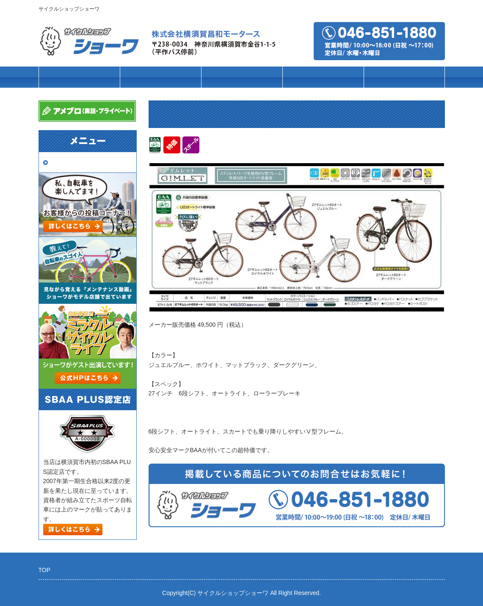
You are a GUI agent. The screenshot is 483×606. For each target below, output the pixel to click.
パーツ (323, 77)
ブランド (241, 77)
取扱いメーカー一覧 (80, 162)
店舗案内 (404, 77)
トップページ (79, 77)
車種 (160, 77)
